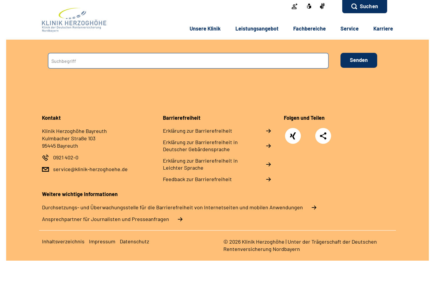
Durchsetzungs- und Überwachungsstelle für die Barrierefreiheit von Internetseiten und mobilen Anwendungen (172, 207)
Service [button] (349, 28)
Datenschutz (134, 241)
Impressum (102, 241)
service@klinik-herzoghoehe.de (90, 169)
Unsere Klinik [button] (205, 28)
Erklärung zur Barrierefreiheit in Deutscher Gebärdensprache (200, 145)
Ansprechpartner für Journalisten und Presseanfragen (105, 219)
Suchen (369, 6)
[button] (364, 6)
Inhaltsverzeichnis (63, 241)
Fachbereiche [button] (309, 28)
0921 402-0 (65, 157)
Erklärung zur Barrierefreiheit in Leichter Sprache (200, 164)
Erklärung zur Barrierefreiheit (197, 130)
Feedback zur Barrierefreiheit (197, 179)
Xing (293, 132)
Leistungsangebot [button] (257, 28)
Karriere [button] (383, 28)
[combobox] (188, 61)
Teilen (323, 135)
